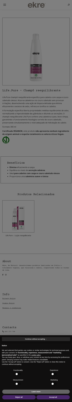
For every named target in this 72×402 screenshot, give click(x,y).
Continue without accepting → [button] (36, 339)
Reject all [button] (19, 397)
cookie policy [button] (36, 355)
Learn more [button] (35, 392)
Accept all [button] (53, 397)
